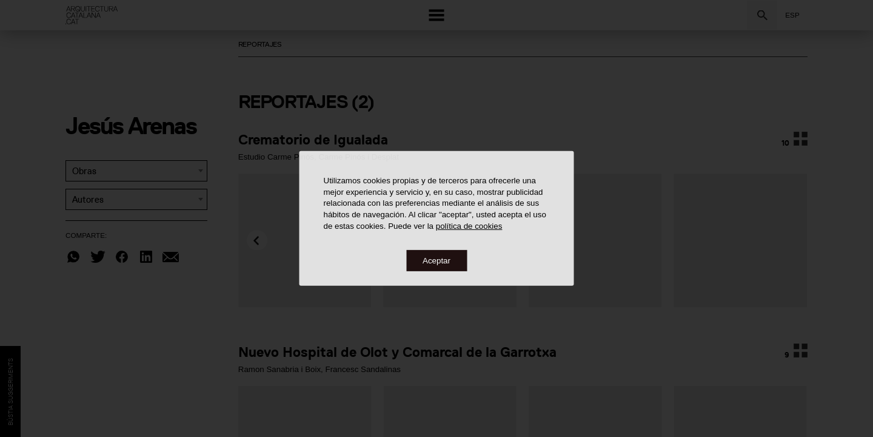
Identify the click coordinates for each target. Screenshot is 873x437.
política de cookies (469, 225)
